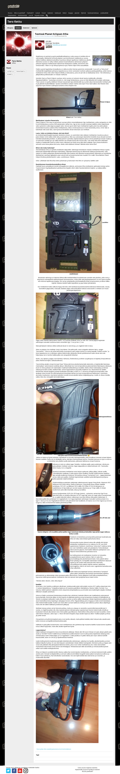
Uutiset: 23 (10, 71)
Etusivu (10, 13)
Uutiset (37, 13)
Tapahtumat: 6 (20, 71)
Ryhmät (83, 13)
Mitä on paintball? (19, 13)
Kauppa (70, 13)
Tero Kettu (16, 61)
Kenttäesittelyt (22, 15)
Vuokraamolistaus (93, 13)
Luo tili (31, 15)
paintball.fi (90, 771)
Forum (44, 13)
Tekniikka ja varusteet (49, 36)
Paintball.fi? (30, 13)
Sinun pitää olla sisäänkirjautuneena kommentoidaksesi (54, 749)
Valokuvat (58, 13)
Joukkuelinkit (104, 13)
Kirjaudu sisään (39, 15)
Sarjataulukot (12, 15)
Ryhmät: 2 (10, 74)
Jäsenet (77, 13)
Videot (65, 13)
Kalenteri (50, 13)
